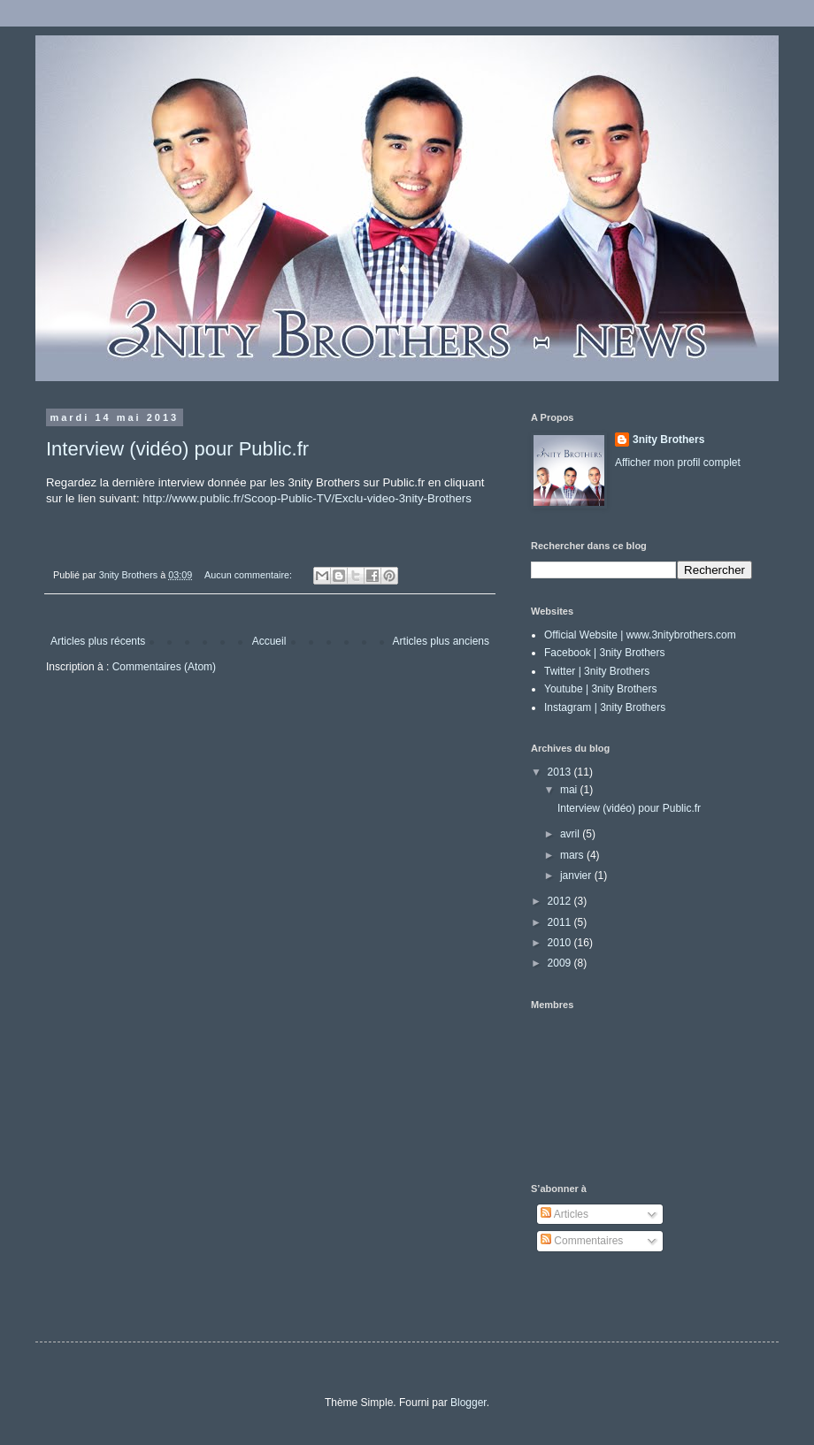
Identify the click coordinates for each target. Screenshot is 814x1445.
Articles (564, 1214)
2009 (561, 963)
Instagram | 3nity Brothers (604, 707)
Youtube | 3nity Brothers (600, 689)
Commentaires (582, 1241)
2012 (561, 901)
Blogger (468, 1402)
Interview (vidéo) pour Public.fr (177, 449)
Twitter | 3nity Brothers (596, 671)
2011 (561, 922)
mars (573, 855)
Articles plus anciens (441, 641)
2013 (561, 772)
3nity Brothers (668, 439)
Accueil (269, 641)
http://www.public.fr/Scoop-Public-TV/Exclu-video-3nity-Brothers (307, 498)
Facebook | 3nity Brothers (604, 652)
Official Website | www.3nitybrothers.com (640, 635)
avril (571, 834)
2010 (561, 943)
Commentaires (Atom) (164, 667)
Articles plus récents (97, 641)
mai (570, 790)
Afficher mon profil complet (678, 462)
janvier (577, 875)
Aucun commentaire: (249, 575)
